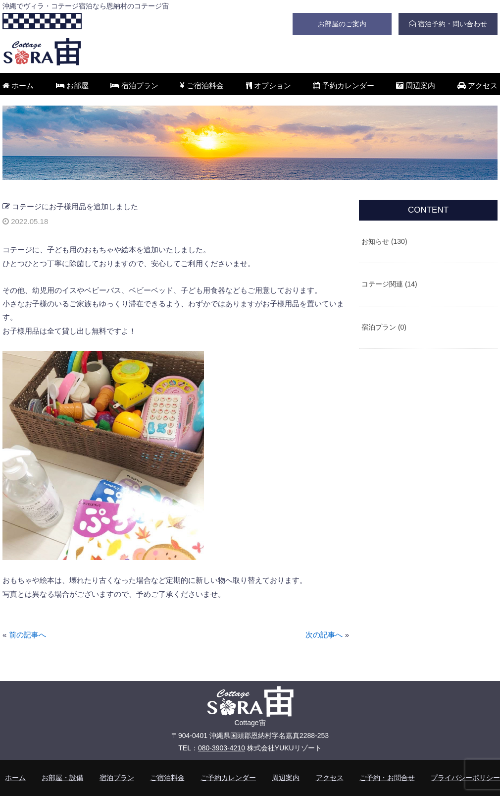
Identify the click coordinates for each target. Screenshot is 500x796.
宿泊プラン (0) (383, 327)
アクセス (477, 85)
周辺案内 (415, 85)
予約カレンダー (343, 85)
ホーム (18, 85)
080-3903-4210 (221, 748)
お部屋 (72, 85)
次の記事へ (324, 634)
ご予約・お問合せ (387, 778)
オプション (268, 85)
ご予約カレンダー (228, 778)
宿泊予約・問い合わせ (448, 24)
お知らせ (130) (384, 241)
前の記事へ (27, 634)
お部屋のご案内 (342, 24)
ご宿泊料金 (202, 85)
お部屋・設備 (62, 778)
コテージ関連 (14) (389, 284)
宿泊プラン (134, 85)
